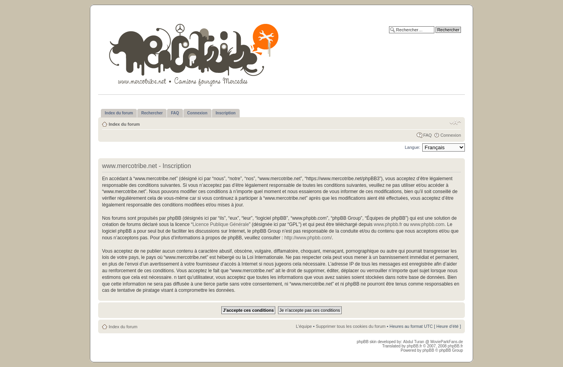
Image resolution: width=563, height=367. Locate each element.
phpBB (428, 350)
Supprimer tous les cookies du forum (351, 326)
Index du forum (124, 124)
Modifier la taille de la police (455, 122)
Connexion (450, 135)
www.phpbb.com (427, 224)
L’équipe (304, 326)
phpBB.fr (414, 346)
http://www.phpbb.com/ (308, 237)
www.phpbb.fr (388, 224)
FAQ (427, 135)
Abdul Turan (414, 342)
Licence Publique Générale (220, 224)
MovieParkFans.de (446, 342)
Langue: (412, 147)
